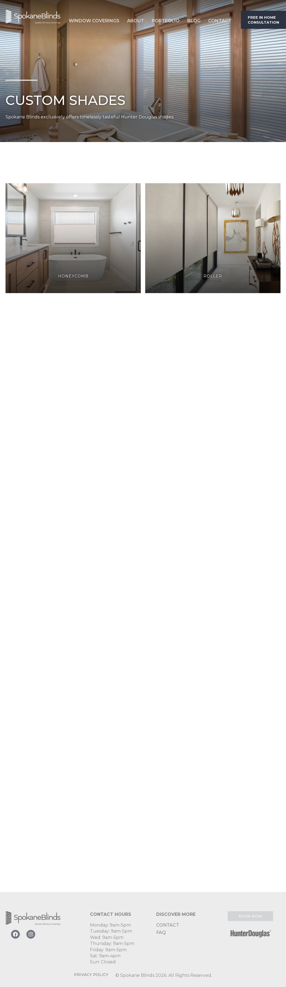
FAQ (161, 932)
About (135, 20)
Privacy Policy (91, 974)
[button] (94, 19)
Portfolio (166, 20)
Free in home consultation (263, 19)
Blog (193, 20)
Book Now (250, 916)
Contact (220, 20)
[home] (33, 19)
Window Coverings (94, 20)
